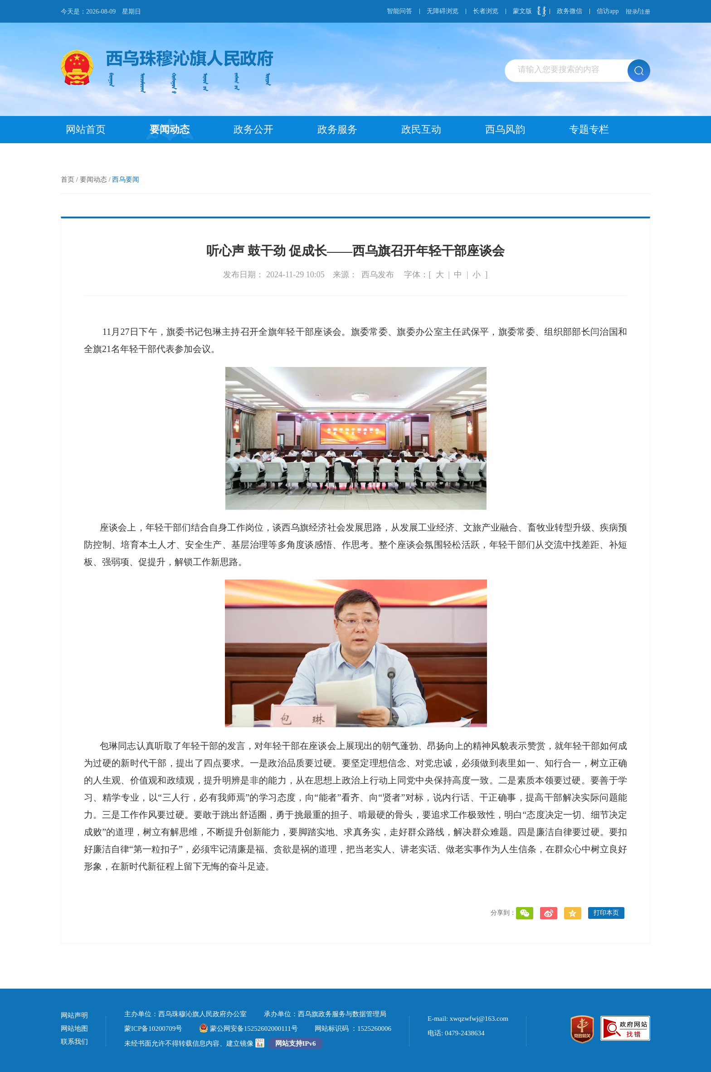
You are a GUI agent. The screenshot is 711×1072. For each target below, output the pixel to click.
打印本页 (606, 912)
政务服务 (337, 129)
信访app (607, 11)
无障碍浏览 (442, 11)
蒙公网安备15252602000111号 (249, 1028)
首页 (67, 179)
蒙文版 (522, 11)
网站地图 (74, 1028)
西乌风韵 (505, 129)
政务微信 (569, 11)
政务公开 (253, 129)
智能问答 (399, 11)
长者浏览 (485, 11)
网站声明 (74, 1015)
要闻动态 (170, 129)
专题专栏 (589, 129)
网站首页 (86, 129)
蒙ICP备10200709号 (153, 1028)
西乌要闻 (125, 179)
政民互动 (421, 129)
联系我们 (74, 1041)
